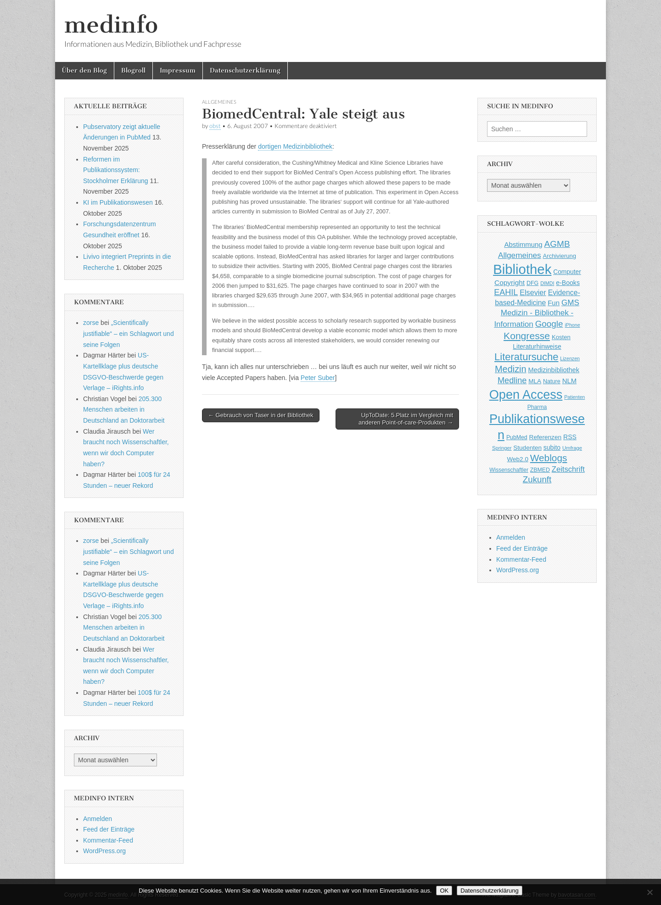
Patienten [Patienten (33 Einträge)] (574, 397)
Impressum (178, 70)
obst (215, 126)
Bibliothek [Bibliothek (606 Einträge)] (522, 269)
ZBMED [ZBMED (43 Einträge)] (540, 470)
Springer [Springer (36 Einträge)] (502, 448)
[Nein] (649, 892)
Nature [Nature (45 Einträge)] (551, 381)
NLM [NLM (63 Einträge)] (569, 381)
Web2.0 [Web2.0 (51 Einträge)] (517, 459)
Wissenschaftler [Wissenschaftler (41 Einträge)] (508, 470)
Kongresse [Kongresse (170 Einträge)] (527, 335)
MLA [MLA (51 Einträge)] (534, 381)
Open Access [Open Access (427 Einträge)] (526, 394)
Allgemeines (219, 102)
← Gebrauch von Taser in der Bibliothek (261, 415)
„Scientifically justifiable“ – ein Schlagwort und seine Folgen (128, 333)
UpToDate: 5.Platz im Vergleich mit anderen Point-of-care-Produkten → (406, 419)
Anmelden (97, 818)
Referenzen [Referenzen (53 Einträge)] (545, 437)
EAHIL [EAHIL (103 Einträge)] (506, 292)
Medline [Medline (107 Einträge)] (512, 380)
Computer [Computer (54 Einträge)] (567, 271)
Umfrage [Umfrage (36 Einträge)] (572, 448)
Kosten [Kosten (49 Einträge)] (561, 337)
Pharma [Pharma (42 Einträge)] (537, 407)
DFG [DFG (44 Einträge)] (532, 283)
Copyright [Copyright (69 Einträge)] (509, 282)
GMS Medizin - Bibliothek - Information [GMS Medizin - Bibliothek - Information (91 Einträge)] (536, 313)
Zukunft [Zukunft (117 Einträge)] (537, 479)
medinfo (111, 25)
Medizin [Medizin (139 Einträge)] (511, 369)
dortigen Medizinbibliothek (295, 146)
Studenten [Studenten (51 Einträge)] (527, 447)
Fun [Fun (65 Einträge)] (554, 303)
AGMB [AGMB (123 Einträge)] (557, 244)
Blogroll (133, 70)
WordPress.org (104, 851)
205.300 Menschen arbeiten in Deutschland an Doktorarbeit (123, 409)
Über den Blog (84, 70)
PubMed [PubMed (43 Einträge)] (516, 437)
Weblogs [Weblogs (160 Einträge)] (548, 457)
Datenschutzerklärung (245, 70)
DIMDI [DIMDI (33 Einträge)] (547, 283)
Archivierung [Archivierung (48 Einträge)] (560, 255)
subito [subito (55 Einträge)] (551, 447)
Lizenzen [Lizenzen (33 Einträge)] (570, 358)
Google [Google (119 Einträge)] (549, 324)
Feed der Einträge (108, 829)
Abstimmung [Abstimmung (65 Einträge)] (523, 244)
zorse (91, 322)
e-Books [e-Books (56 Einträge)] (568, 282)
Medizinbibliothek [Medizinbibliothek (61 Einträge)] (553, 370)
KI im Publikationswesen (118, 202)
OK (444, 890)
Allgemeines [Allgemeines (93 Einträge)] (519, 255)
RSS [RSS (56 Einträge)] (570, 437)
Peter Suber (318, 377)
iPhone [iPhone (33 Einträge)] (572, 325)
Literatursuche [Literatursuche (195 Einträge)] (526, 357)
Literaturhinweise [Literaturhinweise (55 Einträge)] (537, 346)
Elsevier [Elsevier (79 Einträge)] (533, 292)
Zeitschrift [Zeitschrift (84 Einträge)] (568, 469)
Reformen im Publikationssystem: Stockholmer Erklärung (115, 170)
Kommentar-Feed (108, 840)
